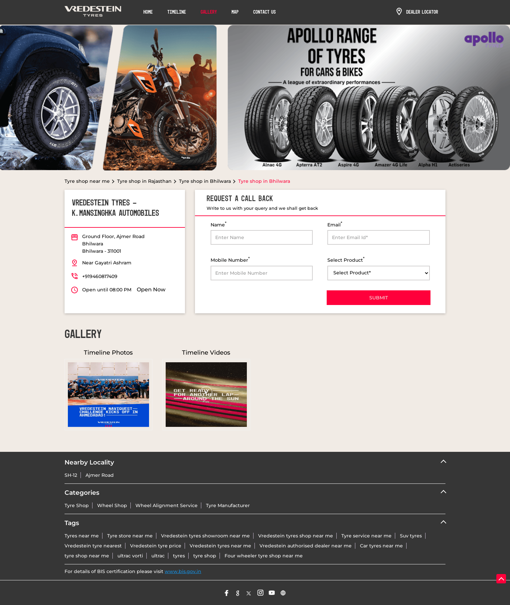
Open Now (151, 289)
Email (334, 224)
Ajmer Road (99, 475)
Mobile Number (230, 259)
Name (219, 224)
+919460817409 (99, 276)
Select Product (346, 259)
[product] (378, 273)
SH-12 (71, 475)
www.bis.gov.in (183, 571)
